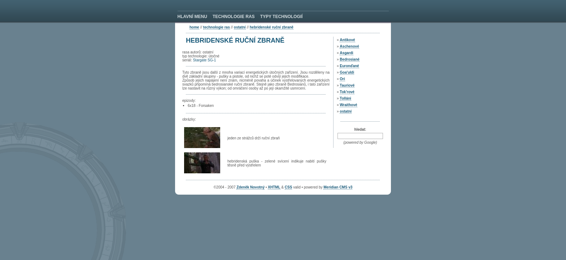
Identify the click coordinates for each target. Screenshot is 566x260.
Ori (342, 79)
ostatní (240, 27)
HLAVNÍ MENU (192, 16)
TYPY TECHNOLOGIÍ (281, 16)
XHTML (274, 187)
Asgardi (346, 53)
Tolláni (345, 98)
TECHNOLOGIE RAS (234, 16)
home (194, 27)
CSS (288, 187)
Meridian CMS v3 (337, 187)
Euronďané (349, 66)
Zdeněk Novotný (250, 187)
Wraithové (348, 105)
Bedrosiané (349, 59)
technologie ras (216, 27)
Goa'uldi (347, 72)
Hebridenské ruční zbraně (271, 27)
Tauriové (347, 85)
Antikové (347, 40)
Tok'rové (347, 92)
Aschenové (349, 46)
